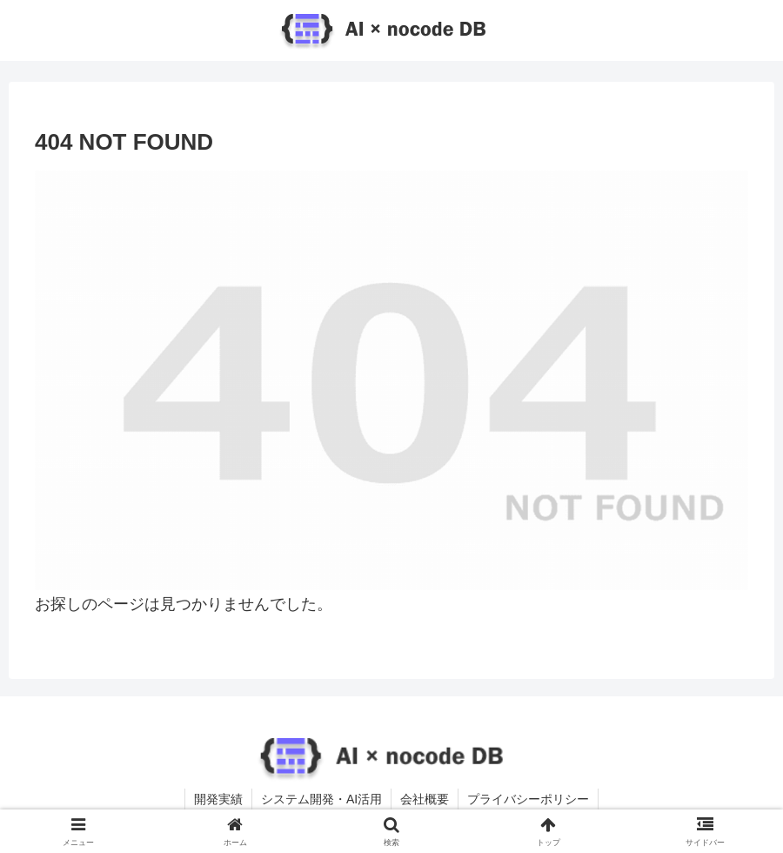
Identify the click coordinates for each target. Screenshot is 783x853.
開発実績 (218, 799)
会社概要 (424, 799)
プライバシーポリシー (528, 799)
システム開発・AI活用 (321, 799)
